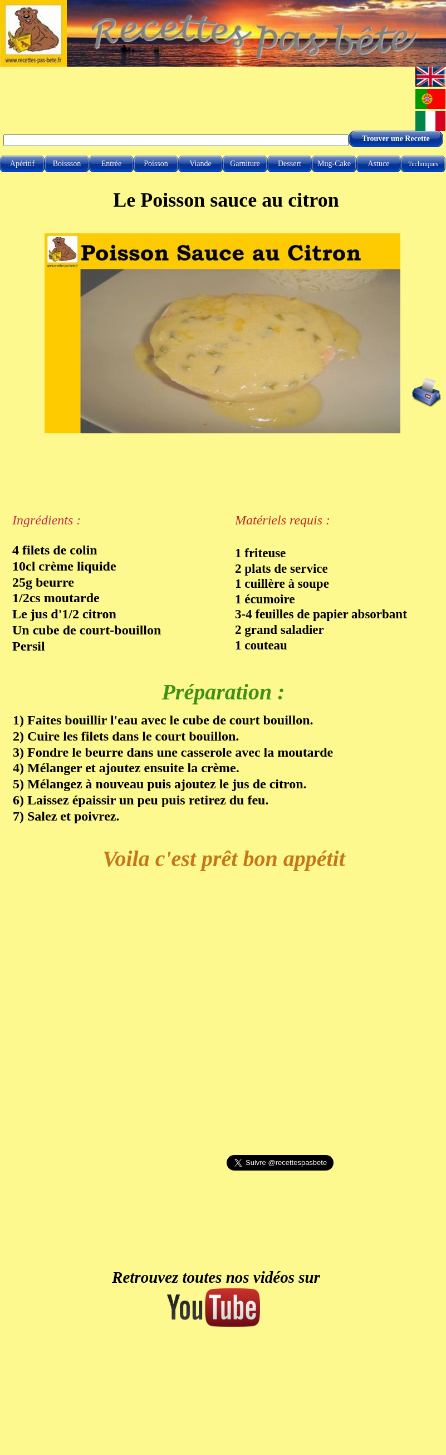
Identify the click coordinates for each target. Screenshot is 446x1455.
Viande (200, 163)
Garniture (245, 163)
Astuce (379, 163)
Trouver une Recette (395, 138)
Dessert (289, 163)
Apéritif (22, 163)
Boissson (67, 163)
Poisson (156, 163)
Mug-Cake (334, 163)
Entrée (111, 163)
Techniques (423, 164)
